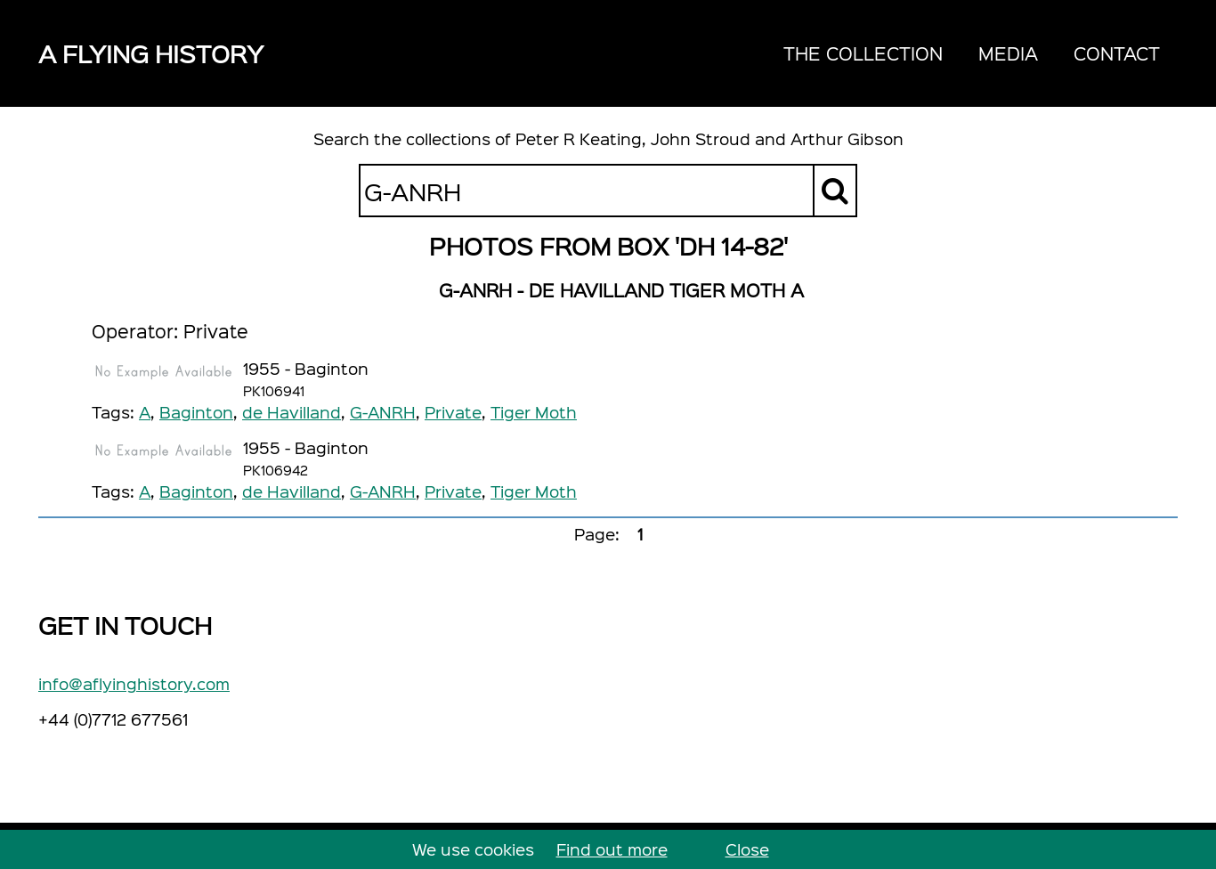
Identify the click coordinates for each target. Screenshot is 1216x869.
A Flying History (150, 53)
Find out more (612, 849)
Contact (1117, 53)
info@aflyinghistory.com (134, 683)
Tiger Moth (533, 412)
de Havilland (291, 412)
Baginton (196, 412)
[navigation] (972, 53)
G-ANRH (383, 412)
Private (453, 412)
